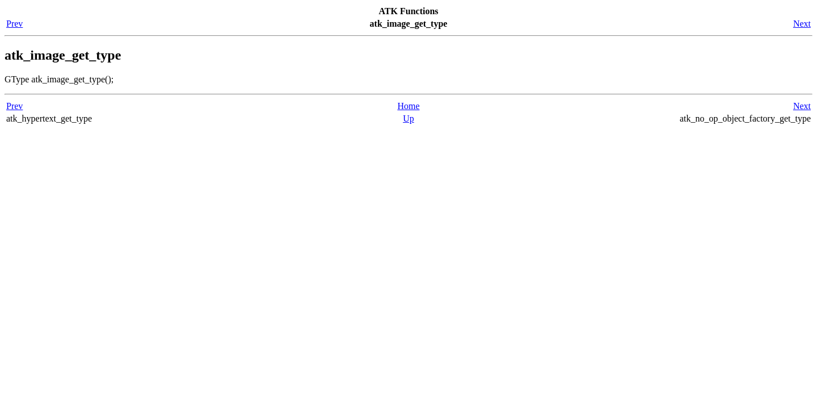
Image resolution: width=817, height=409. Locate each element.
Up (408, 118)
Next (802, 23)
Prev (14, 23)
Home (408, 106)
